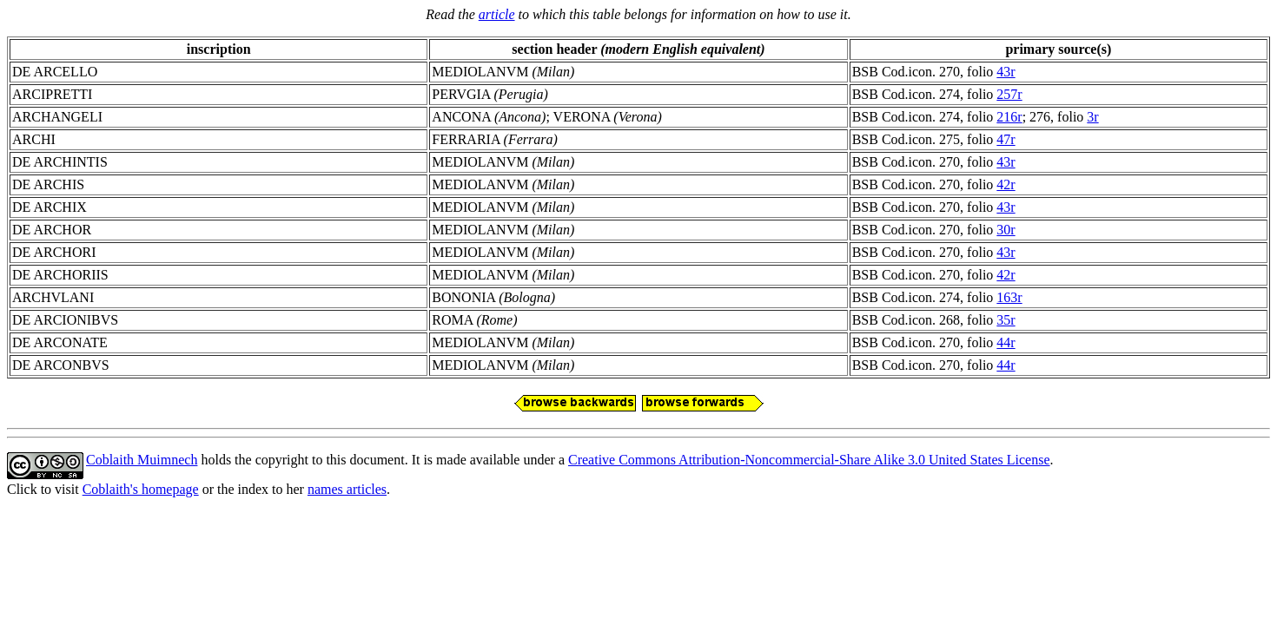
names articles (347, 489)
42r (1005, 184)
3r (1092, 116)
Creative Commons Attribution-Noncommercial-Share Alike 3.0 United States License (809, 459)
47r (1005, 139)
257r (1009, 94)
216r (1009, 116)
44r (1005, 342)
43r (1005, 71)
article (497, 14)
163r (1009, 297)
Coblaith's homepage (141, 489)
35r (1005, 319)
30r (1005, 229)
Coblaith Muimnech (141, 459)
